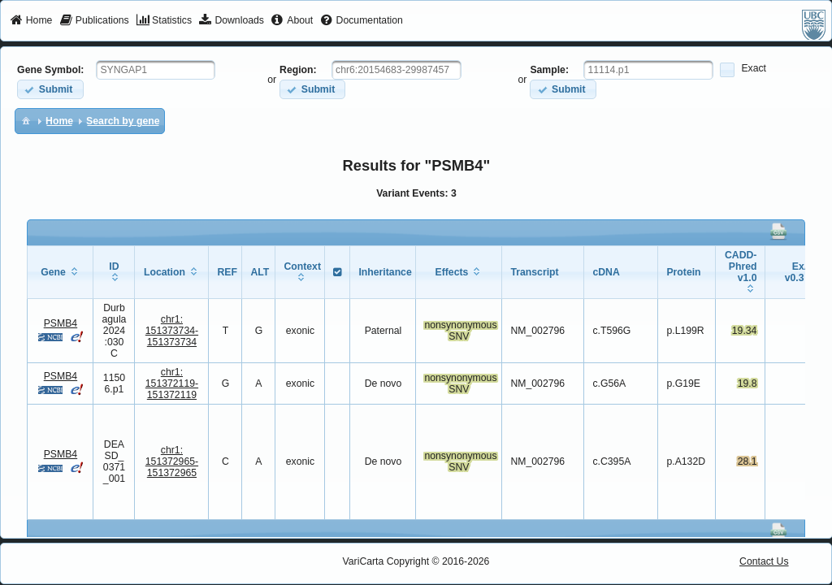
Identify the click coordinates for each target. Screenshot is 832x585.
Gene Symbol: (50, 70)
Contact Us (764, 561)
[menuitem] (31, 21)
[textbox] (155, 70)
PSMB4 (60, 323)
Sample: (549, 70)
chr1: (171, 331)
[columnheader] (60, 271)
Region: (298, 70)
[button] (50, 89)
